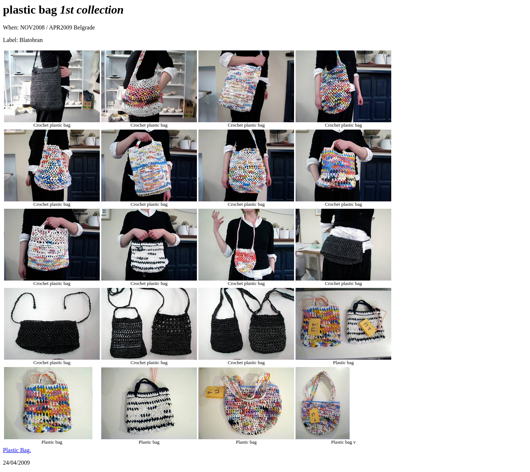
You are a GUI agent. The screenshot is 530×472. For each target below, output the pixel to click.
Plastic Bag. (17, 450)
